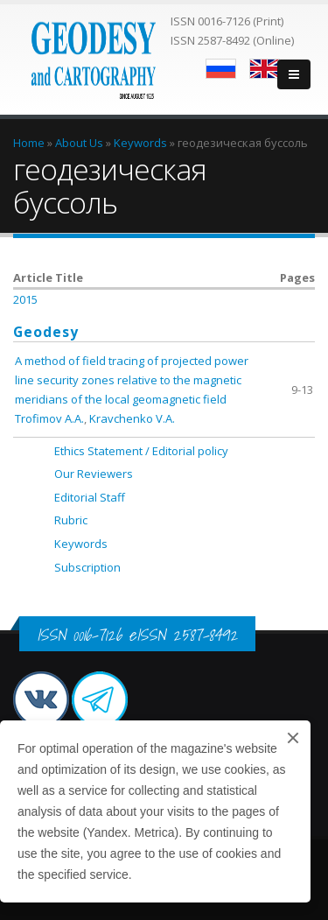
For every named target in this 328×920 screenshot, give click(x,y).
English (264, 69)
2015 (25, 299)
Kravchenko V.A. (132, 418)
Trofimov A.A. (49, 418)
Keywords (81, 543)
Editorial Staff (89, 497)
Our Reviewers (93, 473)
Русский (221, 69)
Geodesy (46, 331)
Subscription (87, 567)
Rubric (70, 520)
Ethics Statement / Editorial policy (141, 451)
